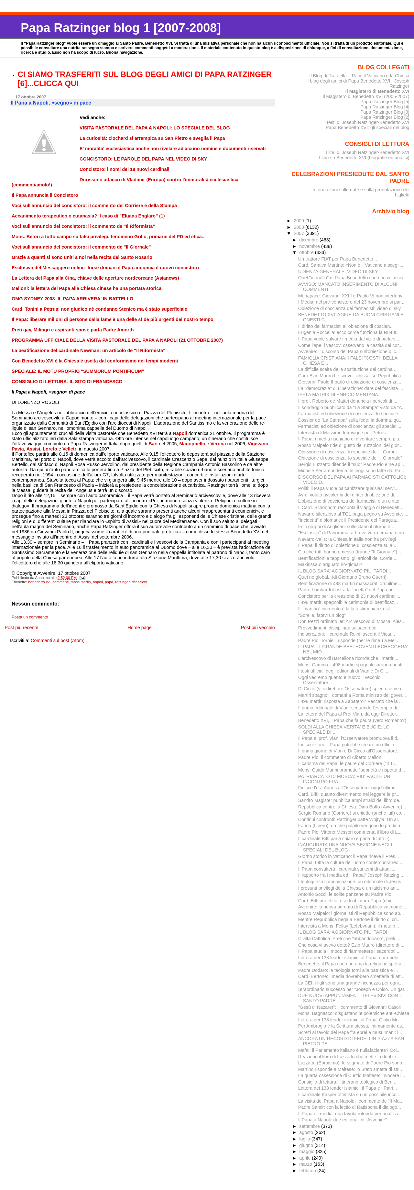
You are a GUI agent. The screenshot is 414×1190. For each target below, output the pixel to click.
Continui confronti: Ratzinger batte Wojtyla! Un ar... (350, 819)
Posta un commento (30, 617)
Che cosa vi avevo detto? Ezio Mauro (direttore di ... (351, 945)
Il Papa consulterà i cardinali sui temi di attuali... (347, 869)
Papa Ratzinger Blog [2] (384, 117)
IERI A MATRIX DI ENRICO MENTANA (338, 394)
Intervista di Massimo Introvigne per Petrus (342, 432)
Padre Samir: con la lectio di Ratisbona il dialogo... (349, 1107)
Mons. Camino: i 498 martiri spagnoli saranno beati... (352, 664)
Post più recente (21, 627)
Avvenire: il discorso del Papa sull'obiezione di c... (349, 351)
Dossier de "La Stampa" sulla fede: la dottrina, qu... (350, 420)
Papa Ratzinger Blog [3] (384, 112)
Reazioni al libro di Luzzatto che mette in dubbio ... (349, 1056)
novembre (310, 246)
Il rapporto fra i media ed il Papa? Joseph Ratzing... (350, 875)
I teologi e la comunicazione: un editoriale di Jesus (349, 881)
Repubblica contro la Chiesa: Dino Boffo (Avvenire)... (352, 806)
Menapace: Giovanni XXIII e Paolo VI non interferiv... (352, 295)
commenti (60, 582)
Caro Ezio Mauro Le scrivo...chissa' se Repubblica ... (352, 375)
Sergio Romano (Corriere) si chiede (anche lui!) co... (351, 813)
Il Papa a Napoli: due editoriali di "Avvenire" (342, 1119)
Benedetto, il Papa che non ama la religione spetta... (351, 963)
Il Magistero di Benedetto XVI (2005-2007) (365, 96)
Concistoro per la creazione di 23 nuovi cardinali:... (350, 596)
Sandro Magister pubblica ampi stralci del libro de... (350, 800)
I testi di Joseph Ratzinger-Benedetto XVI (366, 122)
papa (109, 582)
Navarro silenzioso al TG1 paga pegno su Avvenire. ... (353, 514)
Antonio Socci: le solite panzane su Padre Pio (344, 894)
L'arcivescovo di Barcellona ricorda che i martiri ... (349, 658)
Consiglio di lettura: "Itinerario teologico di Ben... (347, 1081)
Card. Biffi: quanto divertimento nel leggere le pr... (348, 794)
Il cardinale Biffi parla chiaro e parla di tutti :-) (343, 838)
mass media (81, 582)
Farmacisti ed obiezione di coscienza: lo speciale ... (350, 413)
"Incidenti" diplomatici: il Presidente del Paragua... (349, 520)
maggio (307, 1151)
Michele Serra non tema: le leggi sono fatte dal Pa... (351, 470)
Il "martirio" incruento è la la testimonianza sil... (346, 608)
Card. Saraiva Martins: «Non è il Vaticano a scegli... (350, 265)
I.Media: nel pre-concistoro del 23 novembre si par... (351, 302)
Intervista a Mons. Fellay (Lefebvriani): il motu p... (348, 926)
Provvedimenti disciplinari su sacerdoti (337, 627)
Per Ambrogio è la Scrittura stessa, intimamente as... (352, 1026)
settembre (310, 1126)
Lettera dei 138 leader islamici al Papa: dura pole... (350, 957)
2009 (299, 220)
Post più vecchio (258, 627)
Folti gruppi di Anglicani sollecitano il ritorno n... (346, 526)
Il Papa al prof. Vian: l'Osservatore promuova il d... (349, 738)
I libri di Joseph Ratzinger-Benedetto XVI (367, 152)
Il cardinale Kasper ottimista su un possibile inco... (349, 1094)
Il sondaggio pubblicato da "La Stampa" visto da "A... (352, 407)
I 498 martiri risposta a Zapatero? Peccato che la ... (350, 701)
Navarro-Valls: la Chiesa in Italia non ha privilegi (347, 539)
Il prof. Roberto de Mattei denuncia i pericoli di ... (347, 401)
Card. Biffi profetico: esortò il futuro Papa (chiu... (347, 900)
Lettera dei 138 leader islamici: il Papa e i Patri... (347, 1088)
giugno (306, 1145)
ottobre (307, 252)
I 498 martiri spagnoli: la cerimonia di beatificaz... (348, 602)
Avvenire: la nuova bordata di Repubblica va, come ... (353, 906)
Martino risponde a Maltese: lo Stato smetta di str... (350, 1069)
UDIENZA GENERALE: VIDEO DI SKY (338, 271)
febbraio (308, 1170)
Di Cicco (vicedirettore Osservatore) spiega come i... (351, 688)
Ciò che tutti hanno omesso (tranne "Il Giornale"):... (350, 551)
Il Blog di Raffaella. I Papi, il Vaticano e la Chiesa (359, 75)
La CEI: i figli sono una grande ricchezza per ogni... (350, 982)
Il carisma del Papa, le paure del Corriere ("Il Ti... (348, 763)
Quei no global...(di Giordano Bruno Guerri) (342, 577)
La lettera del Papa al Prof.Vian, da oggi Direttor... (349, 714)
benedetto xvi (39, 582)
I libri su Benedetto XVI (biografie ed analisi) (364, 157)
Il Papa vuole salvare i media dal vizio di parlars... (348, 338)
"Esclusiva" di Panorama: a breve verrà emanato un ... (353, 532)
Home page (139, 627)
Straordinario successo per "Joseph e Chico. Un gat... (353, 989)
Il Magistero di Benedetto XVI (377, 91)
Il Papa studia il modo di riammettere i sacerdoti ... (349, 951)
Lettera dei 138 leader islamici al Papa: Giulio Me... (350, 1019)
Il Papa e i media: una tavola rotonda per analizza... (351, 1113)
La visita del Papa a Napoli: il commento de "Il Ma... (351, 1101)
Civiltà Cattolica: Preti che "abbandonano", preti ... (349, 938)
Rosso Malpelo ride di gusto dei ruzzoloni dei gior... (350, 445)
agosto (306, 1132)
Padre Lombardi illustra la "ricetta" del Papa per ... (349, 589)
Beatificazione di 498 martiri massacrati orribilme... (349, 583)
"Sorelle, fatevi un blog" (322, 615)
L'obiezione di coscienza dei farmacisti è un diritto (348, 501)
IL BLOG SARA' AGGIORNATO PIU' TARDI (342, 932)
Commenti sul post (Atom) (57, 640)
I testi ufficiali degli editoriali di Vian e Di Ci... (343, 670)
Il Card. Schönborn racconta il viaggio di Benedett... (350, 507)
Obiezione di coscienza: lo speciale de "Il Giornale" (350, 458)
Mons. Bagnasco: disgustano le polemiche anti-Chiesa (353, 1013)
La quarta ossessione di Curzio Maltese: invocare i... (351, 1075)
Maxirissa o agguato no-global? (330, 564)
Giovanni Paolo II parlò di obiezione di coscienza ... (350, 381)
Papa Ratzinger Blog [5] (384, 101)
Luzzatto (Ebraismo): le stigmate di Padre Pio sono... (352, 1062)
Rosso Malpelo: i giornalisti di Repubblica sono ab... (351, 913)
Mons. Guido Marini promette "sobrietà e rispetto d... (351, 770)
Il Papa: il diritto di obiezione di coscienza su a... (347, 545)
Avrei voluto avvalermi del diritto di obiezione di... (348, 494)
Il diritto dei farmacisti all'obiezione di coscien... (346, 326)
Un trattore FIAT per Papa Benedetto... (337, 258)
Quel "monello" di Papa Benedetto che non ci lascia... (352, 277)
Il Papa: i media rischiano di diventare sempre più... (350, 438)
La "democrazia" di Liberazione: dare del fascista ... (350, 388)
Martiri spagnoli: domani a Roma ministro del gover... (352, 695)
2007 (299, 233)
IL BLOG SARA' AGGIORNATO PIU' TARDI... (344, 570)
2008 (299, 227)
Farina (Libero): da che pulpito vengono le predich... (351, 825)
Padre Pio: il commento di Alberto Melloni (340, 757)
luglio (305, 1138)
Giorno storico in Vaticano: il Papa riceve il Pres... (348, 856)
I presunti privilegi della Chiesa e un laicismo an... (348, 888)
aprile (305, 1158)
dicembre (309, 239)
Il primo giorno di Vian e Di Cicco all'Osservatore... (349, 750)
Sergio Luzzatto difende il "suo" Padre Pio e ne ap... (351, 464)
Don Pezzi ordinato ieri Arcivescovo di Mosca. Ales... (352, 621)
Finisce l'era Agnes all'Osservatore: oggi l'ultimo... (348, 787)
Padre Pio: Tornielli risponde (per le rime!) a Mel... (348, 640)
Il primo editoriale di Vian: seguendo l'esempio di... (349, 707)
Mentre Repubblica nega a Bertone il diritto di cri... (349, 919)
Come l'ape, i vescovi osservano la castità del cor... (350, 345)
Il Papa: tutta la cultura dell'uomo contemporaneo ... (351, 862)
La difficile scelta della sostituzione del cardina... (347, 369)
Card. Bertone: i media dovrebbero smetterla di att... (351, 976)
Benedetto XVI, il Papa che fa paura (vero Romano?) (352, 720)
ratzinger (122, 582)
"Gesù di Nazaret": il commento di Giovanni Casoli (349, 1007)
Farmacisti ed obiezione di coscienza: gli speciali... (349, 426)
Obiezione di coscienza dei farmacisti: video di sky (349, 308)
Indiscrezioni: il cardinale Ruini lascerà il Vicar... (346, 634)
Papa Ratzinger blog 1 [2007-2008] (121, 28)
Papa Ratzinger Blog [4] (384, 106)
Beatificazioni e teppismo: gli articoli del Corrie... (347, 558)
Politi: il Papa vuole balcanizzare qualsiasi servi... (348, 488)
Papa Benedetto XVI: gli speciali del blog (367, 127)
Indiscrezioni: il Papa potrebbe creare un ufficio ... (348, 744)
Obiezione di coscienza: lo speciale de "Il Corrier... (349, 451)
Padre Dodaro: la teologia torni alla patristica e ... (348, 970)
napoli (98, 582)
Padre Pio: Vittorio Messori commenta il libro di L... (350, 832)
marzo (306, 1164)
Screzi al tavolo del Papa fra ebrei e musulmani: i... (350, 1032)
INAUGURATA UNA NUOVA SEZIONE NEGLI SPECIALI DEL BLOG (345, 847)
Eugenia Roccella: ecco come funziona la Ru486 (348, 332)
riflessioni (139, 582)
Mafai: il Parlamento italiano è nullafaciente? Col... (349, 1050)
